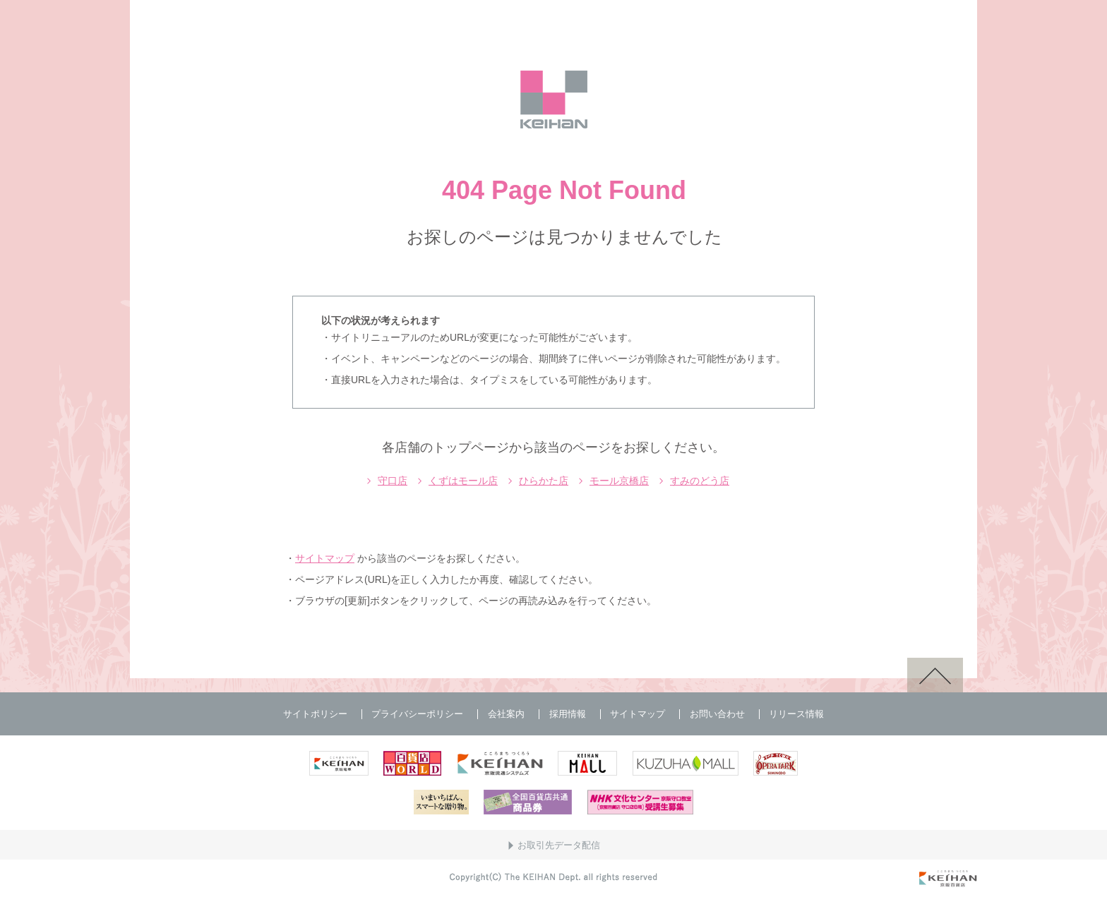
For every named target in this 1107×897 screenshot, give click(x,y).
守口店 (392, 480)
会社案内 (506, 714)
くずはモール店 (463, 480)
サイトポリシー (315, 714)
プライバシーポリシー (417, 714)
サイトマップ (324, 558)
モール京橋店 (619, 480)
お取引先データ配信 (558, 845)
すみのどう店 (699, 480)
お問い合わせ (717, 714)
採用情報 (567, 714)
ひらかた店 (543, 480)
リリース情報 (796, 714)
